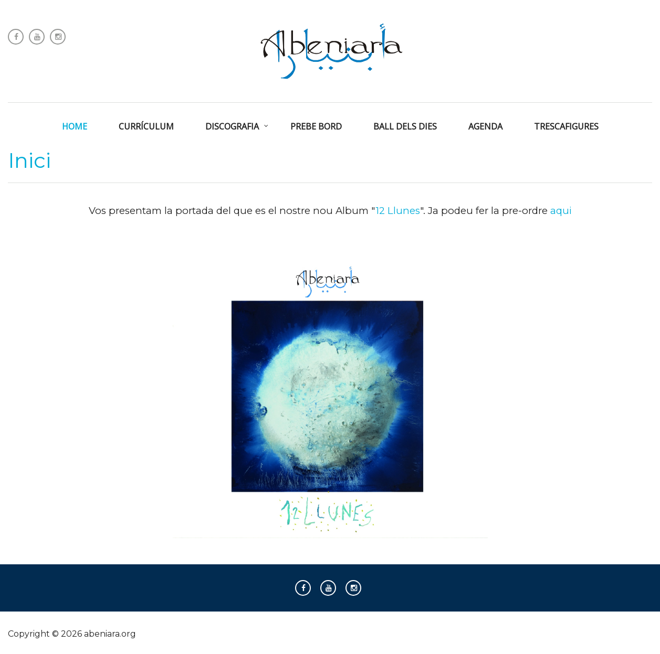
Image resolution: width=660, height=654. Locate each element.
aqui (561, 211)
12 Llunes (397, 211)
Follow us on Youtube (37, 37)
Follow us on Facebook (16, 37)
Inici (29, 160)
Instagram (58, 37)
